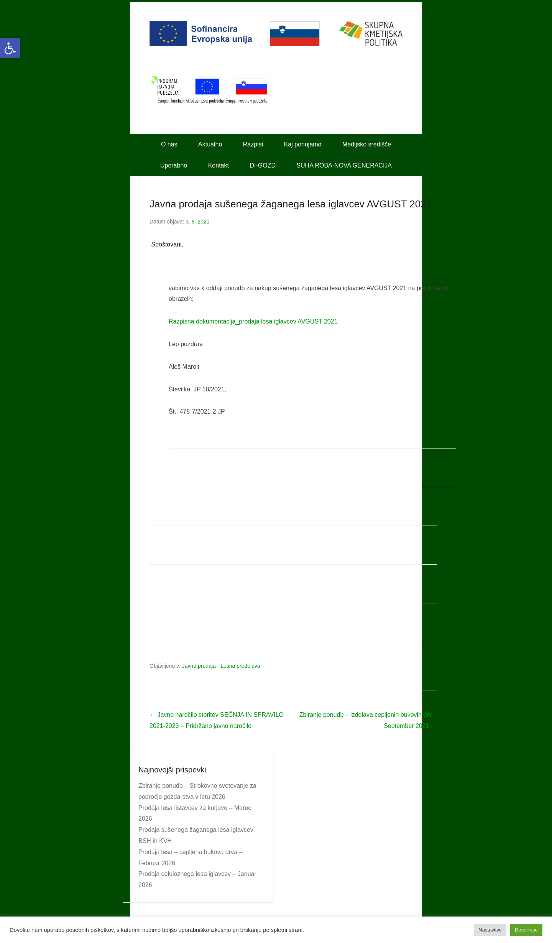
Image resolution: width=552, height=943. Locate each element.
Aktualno (210, 144)
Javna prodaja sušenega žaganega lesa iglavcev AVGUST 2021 (291, 204)
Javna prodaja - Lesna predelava (221, 666)
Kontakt (218, 165)
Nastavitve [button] (490, 930)
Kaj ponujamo (303, 144)
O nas (169, 144)
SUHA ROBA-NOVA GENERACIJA (344, 165)
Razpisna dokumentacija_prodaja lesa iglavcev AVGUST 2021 (253, 321)
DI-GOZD (263, 165)
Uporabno (173, 165)
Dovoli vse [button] (526, 930)
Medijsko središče (366, 144)
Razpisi (253, 144)
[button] (10, 48)
